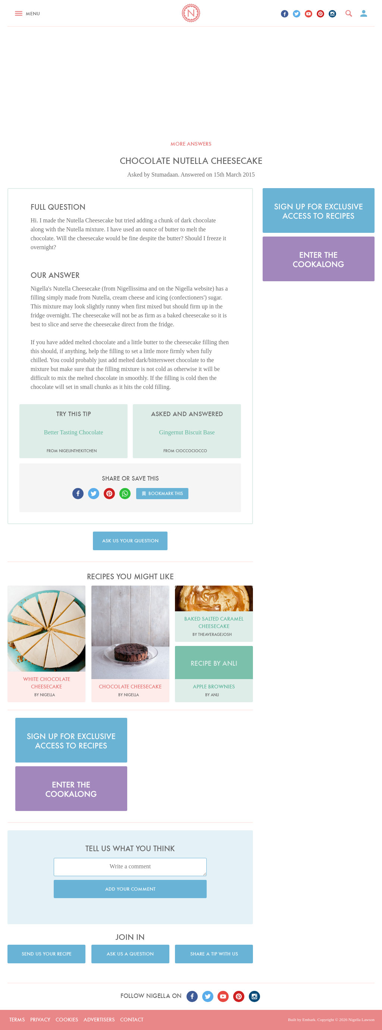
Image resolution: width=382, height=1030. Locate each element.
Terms (17, 1019)
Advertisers (99, 1019)
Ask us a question (130, 954)
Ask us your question (130, 541)
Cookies (67, 1019)
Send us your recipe (47, 954)
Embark (308, 1019)
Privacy (40, 1019)
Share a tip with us (214, 954)
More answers (191, 143)
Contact (131, 1019)
